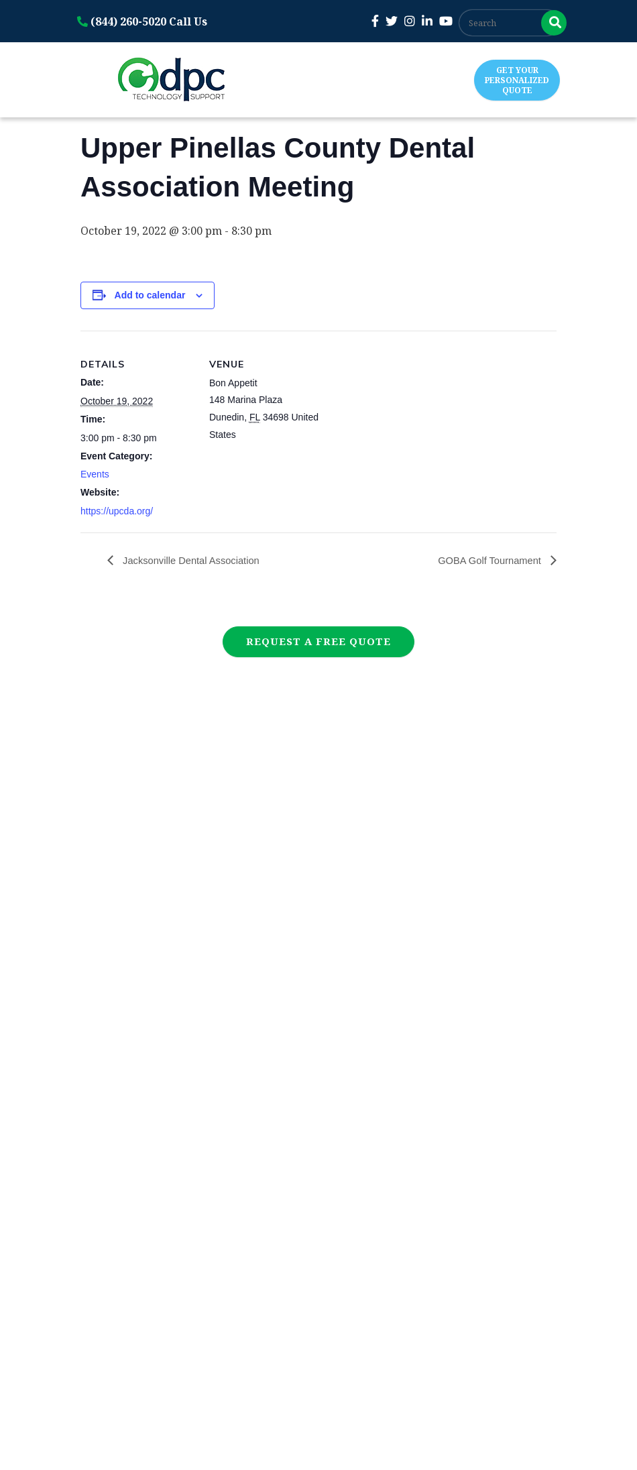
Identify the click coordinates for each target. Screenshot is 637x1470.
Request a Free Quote (318, 641)
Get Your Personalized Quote (517, 80)
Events (94, 474)
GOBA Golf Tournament (486, 560)
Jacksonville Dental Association (196, 560)
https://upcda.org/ (116, 511)
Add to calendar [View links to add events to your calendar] (150, 295)
